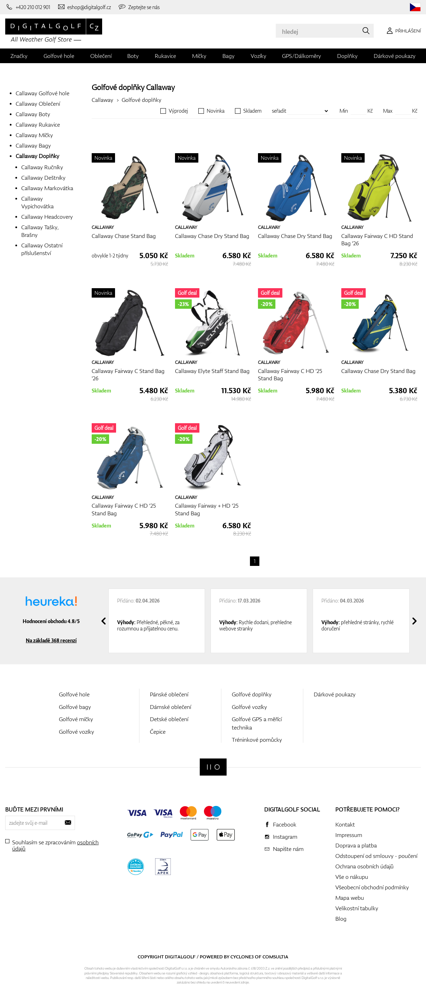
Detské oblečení (169, 719)
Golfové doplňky (141, 100)
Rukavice (165, 56)
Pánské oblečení (169, 694)
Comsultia (275, 957)
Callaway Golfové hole (42, 93)
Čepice (158, 731)
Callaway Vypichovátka (37, 202)
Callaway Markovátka (47, 188)
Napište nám (288, 849)
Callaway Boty (33, 114)
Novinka (216, 111)
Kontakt (345, 824)
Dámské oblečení (170, 707)
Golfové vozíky (76, 731)
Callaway (160, 87)
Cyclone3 (242, 957)
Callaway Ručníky (42, 167)
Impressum (348, 835)
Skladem (252, 111)
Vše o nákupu (351, 877)
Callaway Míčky (34, 135)
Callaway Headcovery (47, 216)
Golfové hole (59, 56)
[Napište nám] (84, 7)
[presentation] (103, 621)
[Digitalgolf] (213, 767)
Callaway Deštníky (43, 177)
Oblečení (101, 56)
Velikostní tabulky (356, 908)
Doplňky (347, 56)
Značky (19, 56)
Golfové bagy (75, 707)
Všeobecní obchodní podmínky (372, 887)
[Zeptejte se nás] (139, 7)
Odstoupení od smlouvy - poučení (376, 856)
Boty (133, 56)
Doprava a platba (356, 845)
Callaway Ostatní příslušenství (41, 249)
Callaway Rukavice (38, 124)
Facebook (284, 824)
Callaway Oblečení (38, 103)
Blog (341, 918)
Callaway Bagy (33, 145)
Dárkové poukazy (395, 56)
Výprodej (178, 111)
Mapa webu (349, 898)
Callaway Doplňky (37, 156)
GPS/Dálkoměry (301, 56)
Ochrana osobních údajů (364, 866)
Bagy (228, 56)
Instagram (285, 836)
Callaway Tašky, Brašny (40, 231)
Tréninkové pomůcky (257, 739)
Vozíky (258, 56)
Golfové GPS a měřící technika (257, 723)
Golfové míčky (76, 719)
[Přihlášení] (402, 30)
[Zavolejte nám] (27, 7)
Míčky (199, 56)
